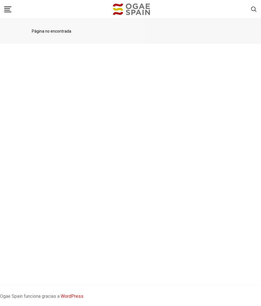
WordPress (72, 296)
